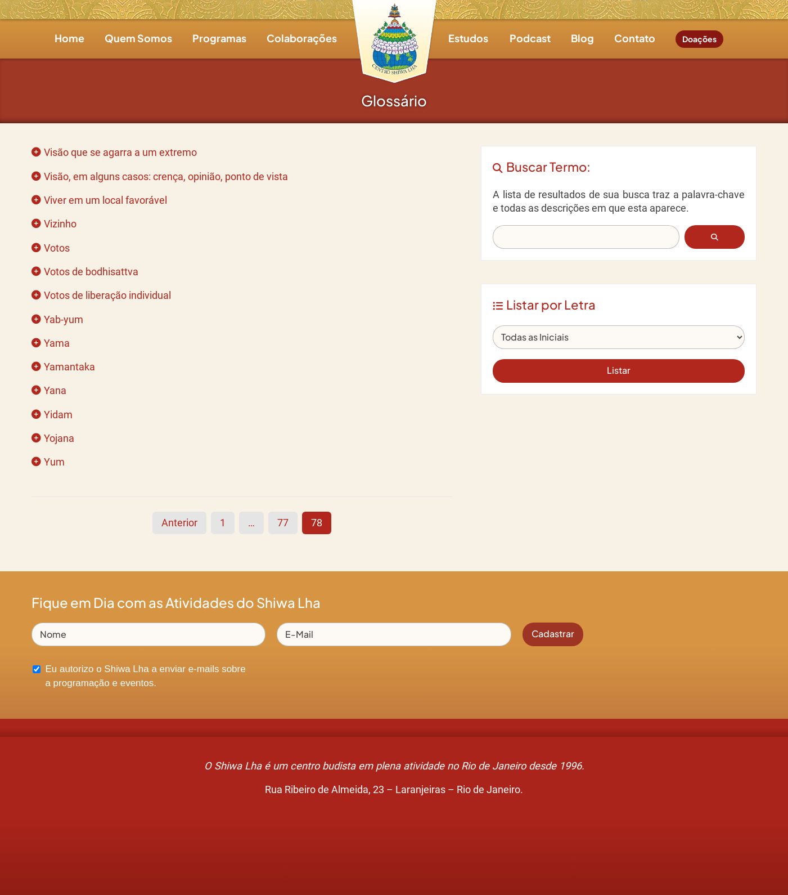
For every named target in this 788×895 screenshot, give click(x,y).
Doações (699, 39)
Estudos (468, 38)
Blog (582, 38)
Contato (634, 38)
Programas (219, 38)
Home (69, 38)
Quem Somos (138, 38)
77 (283, 523)
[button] (715, 237)
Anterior (179, 523)
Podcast (530, 38)
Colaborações (302, 38)
